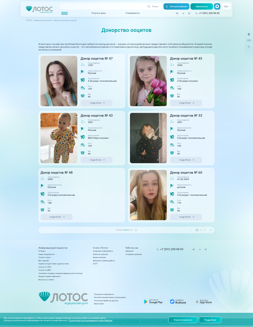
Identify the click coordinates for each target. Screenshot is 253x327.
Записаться (202, 6)
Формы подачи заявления (49, 276)
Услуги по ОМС (45, 267)
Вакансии (129, 251)
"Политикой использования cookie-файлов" (90, 320)
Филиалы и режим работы (104, 261)
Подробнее (210, 320)
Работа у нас (132, 248)
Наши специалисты (47, 254)
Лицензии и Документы (103, 251)
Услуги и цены (98, 13)
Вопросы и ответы (46, 280)
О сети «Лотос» (100, 248)
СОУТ (95, 264)
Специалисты (133, 13)
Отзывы (42, 251)
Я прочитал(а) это (183, 320)
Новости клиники (100, 254)
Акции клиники (99, 257)
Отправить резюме (134, 254)
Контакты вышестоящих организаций (110, 297)
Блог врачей (44, 261)
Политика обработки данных (106, 300)
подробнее (95, 103)
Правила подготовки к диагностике (54, 264)
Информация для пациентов (53, 248)
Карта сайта (99, 304)
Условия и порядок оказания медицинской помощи (61, 273)
